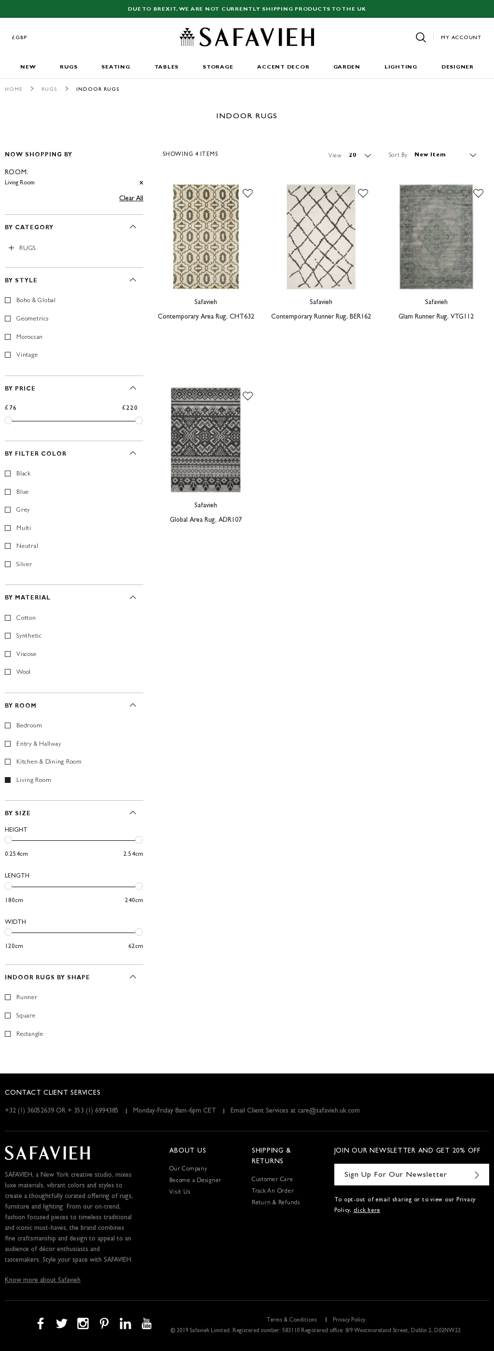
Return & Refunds (276, 1203)
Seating (115, 67)
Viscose (26, 655)
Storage (218, 67)
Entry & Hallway (38, 744)
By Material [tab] (28, 598)
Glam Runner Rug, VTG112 (436, 317)
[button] (248, 193)
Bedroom (29, 726)
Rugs (68, 67)
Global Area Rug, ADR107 (206, 520)
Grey (23, 510)
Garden (346, 67)
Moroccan (29, 337)
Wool (23, 672)
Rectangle (29, 1034)
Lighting (400, 67)
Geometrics (32, 319)
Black (23, 474)
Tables (166, 67)
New (28, 67)
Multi (23, 529)
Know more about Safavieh (43, 1280)
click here (367, 1211)
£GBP (19, 38)
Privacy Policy (349, 1320)
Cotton (26, 618)
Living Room (33, 781)
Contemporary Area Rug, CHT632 (206, 317)
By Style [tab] (21, 281)
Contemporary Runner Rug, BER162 (321, 317)
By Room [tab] (21, 707)
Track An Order (273, 1192)
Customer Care (272, 1180)
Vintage (27, 355)
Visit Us (179, 1193)
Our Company (188, 1169)
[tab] (74, 165)
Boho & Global (36, 301)
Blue (22, 492)
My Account (461, 38)
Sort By (398, 155)
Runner (27, 998)
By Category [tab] (29, 228)
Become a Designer (195, 1181)
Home (14, 89)
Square (26, 1016)
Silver (24, 565)
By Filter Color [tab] (36, 455)
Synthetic (29, 636)
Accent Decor (283, 67)
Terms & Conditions (291, 1320)
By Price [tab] (20, 389)
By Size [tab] (18, 814)
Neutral (27, 546)
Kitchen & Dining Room (49, 762)
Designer (457, 67)
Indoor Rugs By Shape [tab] (47, 978)
